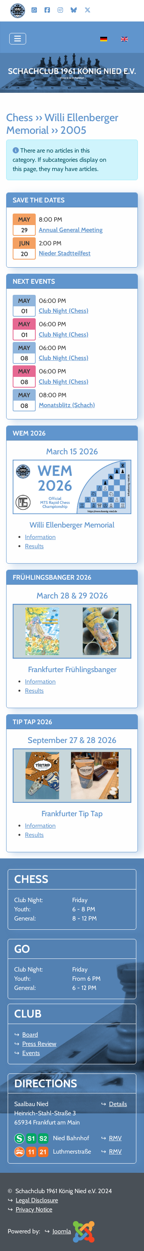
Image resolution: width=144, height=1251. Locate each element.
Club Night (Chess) (63, 310)
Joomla (62, 1231)
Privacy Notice (34, 1209)
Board (30, 1034)
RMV (115, 1138)
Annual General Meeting (71, 229)
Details (118, 1104)
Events (31, 1053)
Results (34, 546)
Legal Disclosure (37, 1200)
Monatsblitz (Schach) (67, 405)
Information (40, 537)
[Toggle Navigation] (17, 38)
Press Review (39, 1043)
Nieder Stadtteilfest (65, 253)
